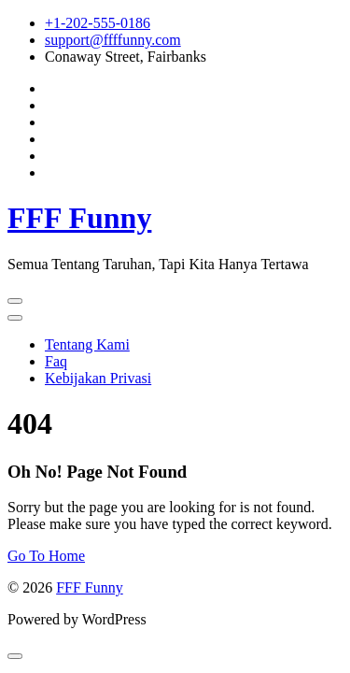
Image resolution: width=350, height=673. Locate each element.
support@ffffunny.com (113, 40)
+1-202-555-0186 (97, 23)
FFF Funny (79, 218)
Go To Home (46, 556)
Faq (56, 361)
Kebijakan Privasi (98, 378)
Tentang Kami (87, 344)
